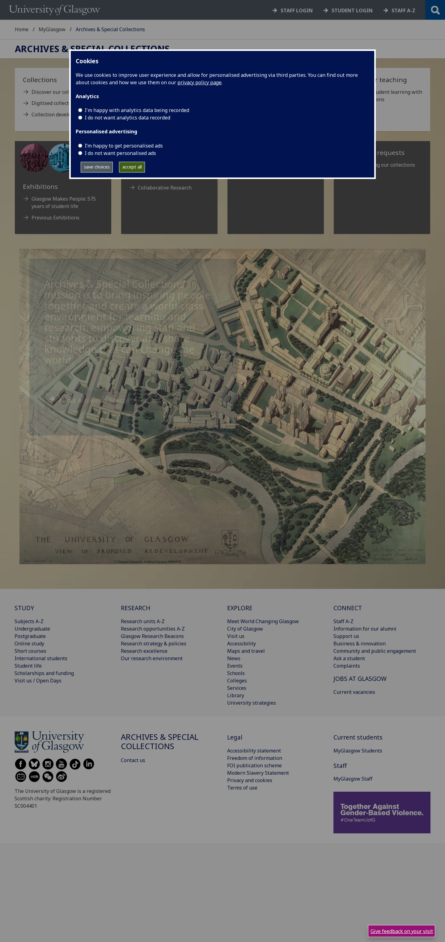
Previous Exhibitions (55, 217)
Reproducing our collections (382, 164)
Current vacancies (354, 692)
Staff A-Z (343, 621)
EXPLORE (239, 608)
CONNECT (347, 608)
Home (21, 29)
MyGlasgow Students (357, 750)
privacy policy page (199, 82)
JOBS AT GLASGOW (360, 678)
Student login (352, 10)
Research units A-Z (143, 621)
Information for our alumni (364, 628)
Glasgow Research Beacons (152, 636)
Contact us (133, 760)
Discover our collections (59, 92)
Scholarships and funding (44, 673)
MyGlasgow (52, 29)
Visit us (235, 636)
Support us (346, 636)
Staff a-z (403, 10)
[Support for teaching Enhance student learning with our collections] (382, 92)
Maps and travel (246, 651)
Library (235, 695)
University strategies (251, 702)
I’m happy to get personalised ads (124, 145)
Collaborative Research (165, 187)
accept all (132, 167)
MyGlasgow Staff (352, 778)
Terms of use (242, 787)
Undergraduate (32, 628)
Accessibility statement (254, 750)
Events (235, 665)
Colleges (237, 680)
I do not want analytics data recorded (127, 117)
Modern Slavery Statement (258, 772)
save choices (97, 167)
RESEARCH (135, 608)
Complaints (346, 665)
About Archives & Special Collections (110, 400)
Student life (28, 665)
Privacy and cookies (249, 780)
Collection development (59, 114)
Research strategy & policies (153, 643)
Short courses (30, 651)
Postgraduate (30, 636)
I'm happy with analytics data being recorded (137, 110)
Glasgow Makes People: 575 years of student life (64, 202)
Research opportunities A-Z (153, 628)
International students (41, 658)
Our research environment (152, 658)
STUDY (24, 608)
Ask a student (349, 658)
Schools (236, 673)
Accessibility (241, 643)
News (233, 658)
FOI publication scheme (254, 765)
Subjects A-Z (29, 621)
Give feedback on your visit (402, 931)
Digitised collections (55, 103)
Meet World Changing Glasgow (263, 621)
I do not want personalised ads (120, 153)
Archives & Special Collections (92, 48)
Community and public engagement (374, 651)
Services (236, 688)
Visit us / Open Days (38, 680)
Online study (29, 643)
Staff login (297, 10)
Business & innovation (359, 643)
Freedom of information (254, 758)
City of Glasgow (245, 628)
